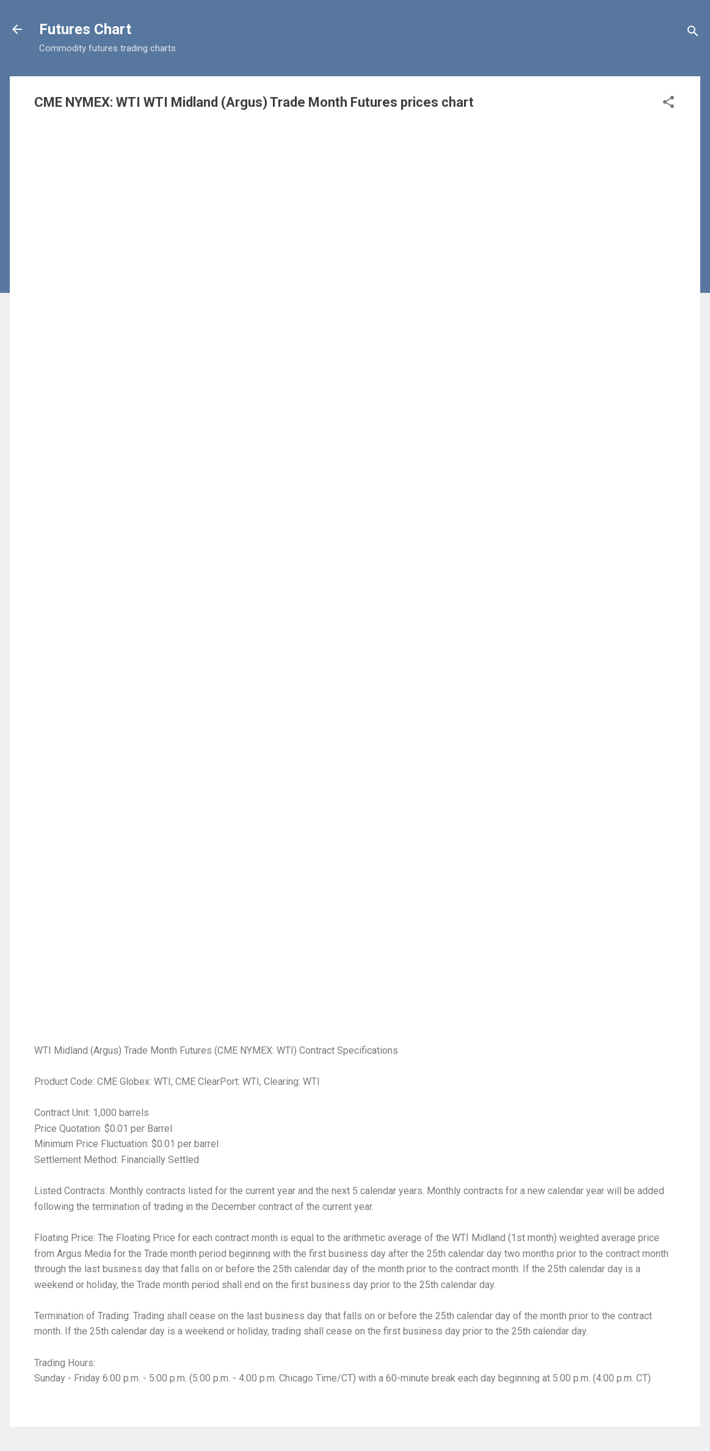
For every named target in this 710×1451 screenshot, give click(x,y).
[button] (668, 104)
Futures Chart (85, 29)
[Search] (693, 33)
